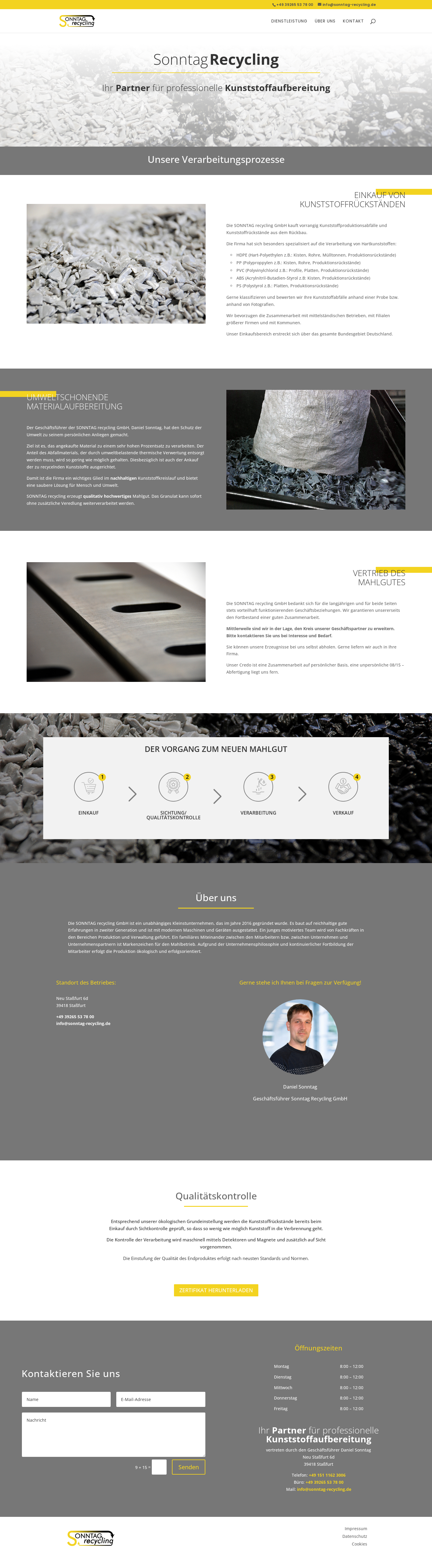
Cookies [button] (359, 1544)
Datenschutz (354, 1536)
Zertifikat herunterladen (216, 1290)
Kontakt (353, 21)
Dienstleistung (289, 21)
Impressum (356, 1528)
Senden (188, 1467)
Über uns (325, 21)
